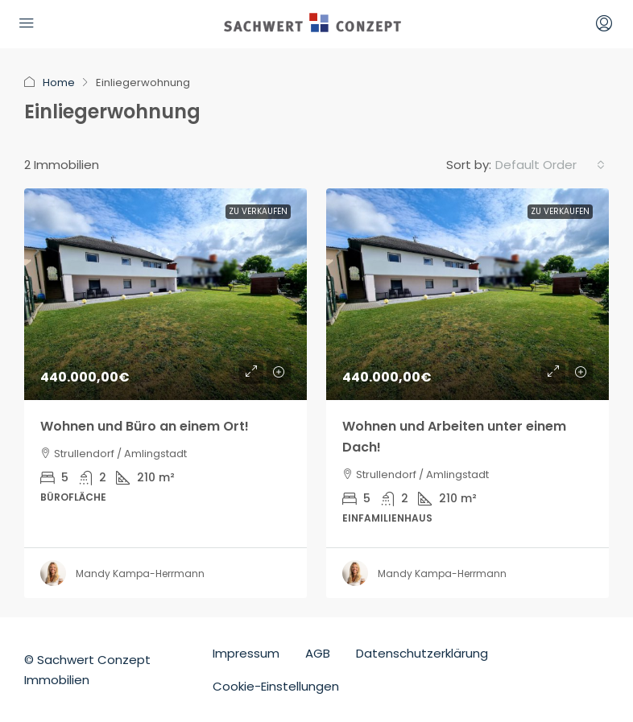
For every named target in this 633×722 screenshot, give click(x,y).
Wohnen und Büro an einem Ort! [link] (144, 426)
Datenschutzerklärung (422, 653)
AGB (317, 653)
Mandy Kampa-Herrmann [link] (140, 573)
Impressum (246, 653)
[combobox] (550, 165)
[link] (165, 294)
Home (59, 82)
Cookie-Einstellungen (276, 686)
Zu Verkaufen (258, 211)
